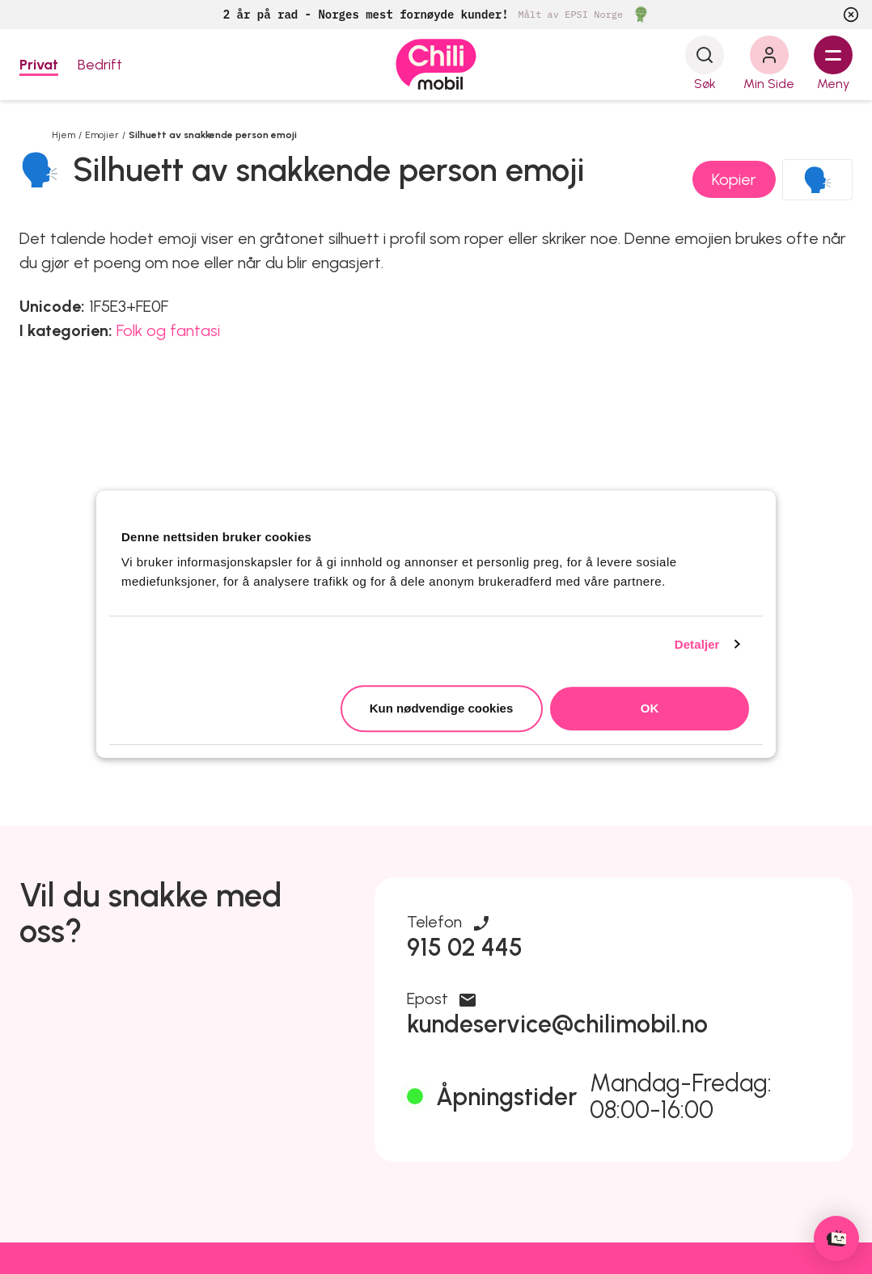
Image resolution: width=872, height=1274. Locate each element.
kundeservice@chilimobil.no (557, 1024)
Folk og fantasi (168, 330)
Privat (38, 65)
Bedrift (100, 65)
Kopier (734, 179)
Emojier (102, 135)
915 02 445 (465, 947)
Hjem (63, 135)
